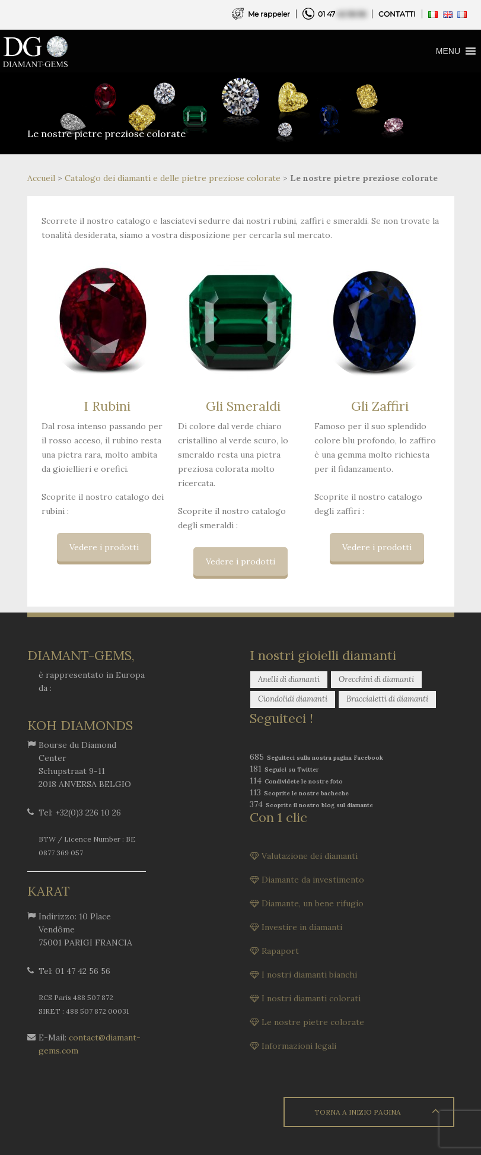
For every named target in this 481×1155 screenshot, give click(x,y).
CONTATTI (397, 13)
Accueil (41, 178)
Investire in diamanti (302, 927)
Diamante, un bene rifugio (313, 903)
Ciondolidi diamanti (292, 699)
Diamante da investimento (313, 879)
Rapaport (280, 950)
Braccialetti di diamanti (387, 699)
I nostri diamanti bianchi (309, 974)
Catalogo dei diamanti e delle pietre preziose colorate (173, 178)
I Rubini (107, 406)
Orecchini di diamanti (376, 679)
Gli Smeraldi (243, 406)
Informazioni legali (299, 1045)
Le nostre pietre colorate (313, 1022)
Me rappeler (269, 13)
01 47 (342, 13)
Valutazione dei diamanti (310, 856)
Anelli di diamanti (289, 679)
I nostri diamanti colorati (311, 998)
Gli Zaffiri (380, 406)
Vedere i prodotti (104, 547)
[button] (448, 51)
